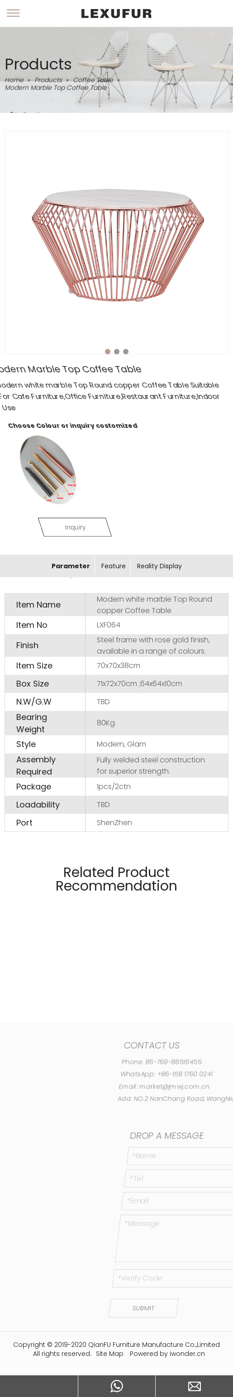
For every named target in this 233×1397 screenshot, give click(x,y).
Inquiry (119, 527)
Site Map (110, 1353)
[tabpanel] (116, 242)
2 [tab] (116, 351)
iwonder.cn (187, 1353)
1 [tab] (107, 351)
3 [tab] (125, 351)
